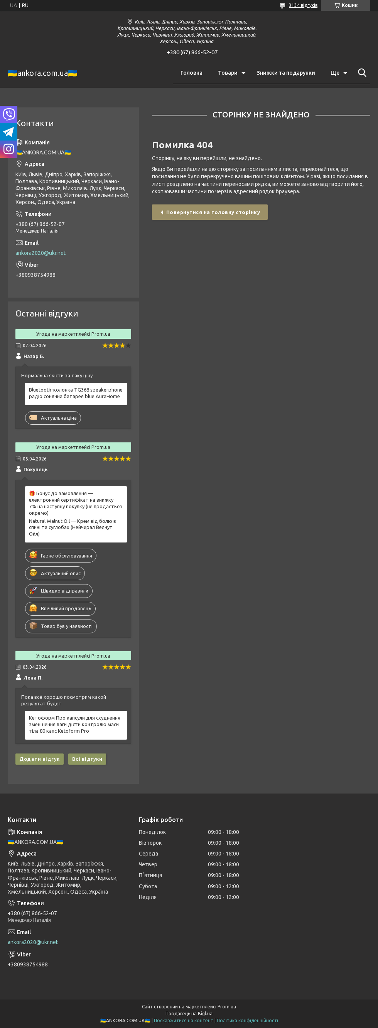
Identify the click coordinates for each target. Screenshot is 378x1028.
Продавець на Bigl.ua (189, 1013)
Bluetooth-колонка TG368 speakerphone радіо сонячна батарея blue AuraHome (76, 393)
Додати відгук (39, 759)
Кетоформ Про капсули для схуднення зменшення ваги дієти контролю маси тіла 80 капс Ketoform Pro (74, 724)
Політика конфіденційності (247, 1020)
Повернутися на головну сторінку (213, 212)
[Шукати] (360, 73)
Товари (228, 73)
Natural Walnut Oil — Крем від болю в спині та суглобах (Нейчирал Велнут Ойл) (72, 527)
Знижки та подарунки (286, 73)
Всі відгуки (87, 759)
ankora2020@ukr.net (40, 253)
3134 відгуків (303, 5)
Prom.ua (227, 1006)
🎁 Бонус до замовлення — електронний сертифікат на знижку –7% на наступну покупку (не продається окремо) (75, 503)
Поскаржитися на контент (183, 1020)
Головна (191, 73)
